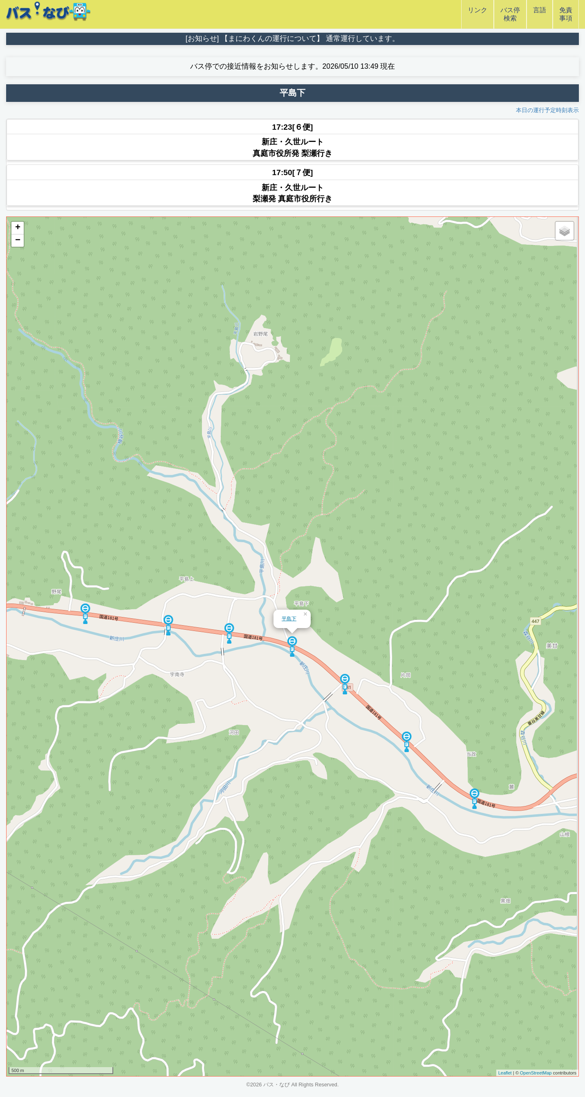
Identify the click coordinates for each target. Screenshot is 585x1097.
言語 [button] (539, 14)
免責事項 (565, 14)
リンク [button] (477, 14)
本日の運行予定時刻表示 (547, 110)
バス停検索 (510, 14)
